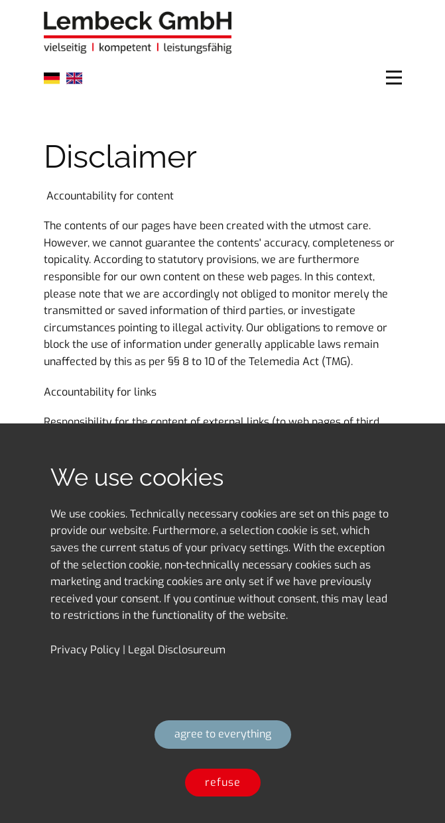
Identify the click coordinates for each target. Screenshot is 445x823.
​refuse (223, 782)
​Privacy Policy (85, 650)
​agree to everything (222, 734)
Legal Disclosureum (176, 650)
